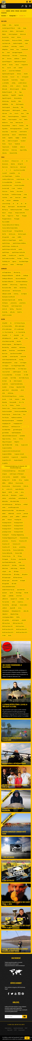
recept (19, 562)
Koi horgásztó (25, 77)
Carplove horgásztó (17, 43)
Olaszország (15, 107)
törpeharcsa (20, 602)
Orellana (25, 110)
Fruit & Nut (4, 197)
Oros (11, 113)
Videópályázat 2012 (16, 611)
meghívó (21, 495)
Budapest (27, 40)
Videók (8, 11)
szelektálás (11, 595)
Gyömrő (24, 58)
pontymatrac (14, 303)
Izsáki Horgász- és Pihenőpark (17, 474)
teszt (28, 599)
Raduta (26, 119)
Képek (12, 11)
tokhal (13, 602)
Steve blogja (19, 592)
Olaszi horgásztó (6, 107)
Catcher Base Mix (14, 356)
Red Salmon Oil (5, 565)
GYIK (15, 1030)
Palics (27, 113)
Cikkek (3, 11)
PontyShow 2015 (6, 547)
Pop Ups (15, 547)
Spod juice (4, 592)
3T (10, 335)
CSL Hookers (18, 182)
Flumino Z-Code (16, 414)
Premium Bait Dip (6, 550)
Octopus (10, 212)
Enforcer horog (13, 284)
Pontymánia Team (24, 538)
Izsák (15, 67)
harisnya (21, 438)
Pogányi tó (24, 116)
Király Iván (25, 486)
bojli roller (18, 275)
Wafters (12, 264)
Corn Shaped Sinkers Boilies (8, 368)
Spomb (11, 592)
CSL (28, 179)
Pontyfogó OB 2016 (18, 528)
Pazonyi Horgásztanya (13, 116)
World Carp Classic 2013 (21, 632)
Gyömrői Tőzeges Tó (7, 61)
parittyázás (4, 516)
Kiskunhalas (5, 77)
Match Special (11, 206)
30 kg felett (4, 335)
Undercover (5, 264)
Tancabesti (23, 140)
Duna (17, 49)
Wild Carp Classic (6, 623)
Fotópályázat (20, 420)
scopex (13, 237)
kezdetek (26, 480)
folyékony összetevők (16, 417)
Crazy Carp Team (6, 371)
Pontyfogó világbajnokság (17, 535)
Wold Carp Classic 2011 (7, 626)
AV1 (22, 161)
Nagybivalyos (5, 95)
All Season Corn (15, 161)
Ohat (12, 104)
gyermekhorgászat (17, 429)
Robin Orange (14, 568)
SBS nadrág (16, 574)
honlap (16, 445)
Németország (5, 101)
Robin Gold (22, 565)
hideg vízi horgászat (7, 442)
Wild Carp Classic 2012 (18, 623)
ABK (23, 335)
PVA (14, 556)
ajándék (16, 338)
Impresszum (21, 1030)
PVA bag (20, 556)
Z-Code (4, 635)
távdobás (21, 599)
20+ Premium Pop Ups (19, 323)
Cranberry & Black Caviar (8, 179)
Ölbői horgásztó (6, 110)
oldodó (4, 513)
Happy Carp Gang (6, 438)
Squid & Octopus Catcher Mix (9, 249)
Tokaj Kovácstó (5, 147)
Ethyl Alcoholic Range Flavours (9, 396)
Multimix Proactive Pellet (16, 209)
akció (21, 338)
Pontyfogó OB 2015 (6, 528)
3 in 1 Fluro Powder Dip (7, 332)
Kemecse (19, 73)
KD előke (14, 480)
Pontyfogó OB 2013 (6, 525)
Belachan (13, 164)
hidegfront (16, 442)
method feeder (12, 498)
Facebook (17, 399)
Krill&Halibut (16, 200)
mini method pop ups (7, 504)
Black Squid (23, 167)
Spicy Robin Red (21, 589)
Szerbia (4, 137)
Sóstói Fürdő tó (23, 131)
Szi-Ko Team (19, 595)
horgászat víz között (19, 454)
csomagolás (5, 378)
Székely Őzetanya (22, 134)
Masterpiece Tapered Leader (8, 300)
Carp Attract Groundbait (19, 170)
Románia (21, 125)
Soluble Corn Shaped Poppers (9, 240)
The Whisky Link (6, 261)
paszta (11, 516)
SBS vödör (14, 583)
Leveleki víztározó (22, 83)
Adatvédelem (8, 1028)
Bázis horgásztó (20, 31)
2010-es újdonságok (7, 329)
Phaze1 (17, 215)
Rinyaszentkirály (6, 125)
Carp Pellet (4, 356)
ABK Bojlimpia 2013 (6, 338)
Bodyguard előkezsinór (7, 275)
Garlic (11, 197)
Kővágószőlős (5, 80)
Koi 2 (18, 77)
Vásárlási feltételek (18, 1028)
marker (16, 492)
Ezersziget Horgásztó (17, 52)
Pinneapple (16, 219)
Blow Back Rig (5, 347)
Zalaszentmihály (13, 153)
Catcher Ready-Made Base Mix (9, 359)
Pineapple (24, 215)
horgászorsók (14, 457)
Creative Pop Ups (20, 179)
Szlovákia (24, 137)
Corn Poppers (23, 362)
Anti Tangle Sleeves (6, 272)
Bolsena (19, 37)
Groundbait (25, 426)
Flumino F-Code (6, 408)
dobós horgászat (18, 381)
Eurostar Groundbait (19, 185)
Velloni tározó (5, 150)
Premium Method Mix (7, 553)
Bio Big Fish (20, 164)
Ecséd (8, 52)
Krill (3, 200)
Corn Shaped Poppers (7, 176)
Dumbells (4, 387)
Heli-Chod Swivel (6, 290)
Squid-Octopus (5, 252)
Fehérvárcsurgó (6, 55)
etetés (3, 393)
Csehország (14, 46)
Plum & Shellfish (6, 222)
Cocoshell (4, 173)
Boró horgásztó (6, 40)
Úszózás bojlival (23, 605)
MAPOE (10, 492)
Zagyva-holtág (23, 150)
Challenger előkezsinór (7, 278)
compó (15, 362)
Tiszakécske (17, 144)
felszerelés (4, 402)
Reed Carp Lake (19, 122)
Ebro (3, 52)
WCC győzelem (5, 620)
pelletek (18, 516)
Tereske (4, 144)
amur (26, 338)
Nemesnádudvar (18, 98)
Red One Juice (12, 234)
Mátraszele (4, 89)
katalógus (23, 477)
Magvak (4, 492)
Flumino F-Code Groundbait (19, 408)
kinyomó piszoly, (6, 486)
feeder (23, 399)
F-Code (13, 188)
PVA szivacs (13, 559)
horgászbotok (5, 457)
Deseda (12, 49)
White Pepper (20, 264)
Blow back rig (17, 272)
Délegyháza (5, 49)
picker (3, 519)
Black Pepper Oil (18, 344)
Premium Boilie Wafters (18, 550)
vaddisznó (4, 608)
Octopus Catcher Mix (20, 212)
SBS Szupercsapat (6, 577)
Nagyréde (20, 95)
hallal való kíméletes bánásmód (9, 435)
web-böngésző (15, 620)
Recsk (11, 122)
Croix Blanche (5, 46)
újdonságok (14, 605)
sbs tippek (22, 580)
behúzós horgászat (6, 344)
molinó (3, 507)
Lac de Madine (5, 83)
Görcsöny (9, 58)
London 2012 (9, 489)
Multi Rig (20, 300)
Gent (3, 58)
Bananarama (5, 164)
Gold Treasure (5, 426)
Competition (12, 173)
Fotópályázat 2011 (6, 423)
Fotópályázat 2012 (17, 423)
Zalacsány (4, 153)
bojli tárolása (22, 347)
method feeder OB (22, 498)
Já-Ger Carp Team (6, 477)
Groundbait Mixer (6, 429)
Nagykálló (13, 95)
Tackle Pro (19, 312)
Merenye (24, 89)
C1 (2, 170)
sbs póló (26, 128)
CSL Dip (25, 371)
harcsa (14, 438)
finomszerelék (13, 402)
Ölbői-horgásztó (16, 110)
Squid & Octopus (6, 243)
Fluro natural (20, 191)
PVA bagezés (5, 559)
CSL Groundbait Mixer (7, 182)
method (4, 498)
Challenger (25, 275)
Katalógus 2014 (5, 480)
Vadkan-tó (22, 147)
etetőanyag (10, 393)
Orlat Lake (4, 113)
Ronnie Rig (4, 312)
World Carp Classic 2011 (21, 629)
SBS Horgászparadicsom (16, 128)
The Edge (19, 258)
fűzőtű (15, 287)
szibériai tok (5, 599)
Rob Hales (14, 565)
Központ (22, 80)
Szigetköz (10, 137)
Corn (19, 173)
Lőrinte (11, 86)
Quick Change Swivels (16, 306)
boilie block (14, 347)
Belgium (4, 34)
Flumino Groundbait (7, 411)
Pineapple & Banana (7, 219)
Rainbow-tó (5, 122)
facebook (19, 188)
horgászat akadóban (7, 448)
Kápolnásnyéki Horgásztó (8, 73)
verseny (20, 608)
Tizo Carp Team (5, 602)
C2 (6, 170)
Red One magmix (22, 234)
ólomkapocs (5, 303)
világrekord (5, 614)
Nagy (20, 92)
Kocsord (12, 77)
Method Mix (5, 501)
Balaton (12, 31)
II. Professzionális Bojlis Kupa (9, 471)
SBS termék (15, 580)
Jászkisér (20, 67)
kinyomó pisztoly (17, 486)
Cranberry (17, 176)
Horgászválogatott (18, 460)
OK (27, 1038)
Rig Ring (12, 309)
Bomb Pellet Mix (21, 350)
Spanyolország (5, 134)
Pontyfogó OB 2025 (18, 531)
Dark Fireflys (13, 378)
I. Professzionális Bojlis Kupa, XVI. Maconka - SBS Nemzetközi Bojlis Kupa (15, 467)
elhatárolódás (14, 390)
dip (10, 381)
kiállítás (4, 483)
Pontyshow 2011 (6, 544)
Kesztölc (26, 73)
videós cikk (26, 611)
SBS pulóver (25, 574)
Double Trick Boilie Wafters (16, 384)
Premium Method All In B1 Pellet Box (10, 225)
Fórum (17, 11)
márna (22, 492)
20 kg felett (4, 323)
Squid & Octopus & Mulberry (19, 243)
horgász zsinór (24, 445)
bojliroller (4, 350)
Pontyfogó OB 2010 (6, 522)
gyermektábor (5, 432)
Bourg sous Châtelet (17, 40)
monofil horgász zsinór (13, 507)
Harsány (11, 64)
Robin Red (22, 568)
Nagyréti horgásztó (6, 98)
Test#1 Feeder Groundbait (8, 258)
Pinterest (10, 519)
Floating (12, 405)
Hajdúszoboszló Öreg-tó (20, 61)
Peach (3, 215)
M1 (13, 203)
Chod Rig (21, 359)
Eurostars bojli (5, 188)
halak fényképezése (16, 432)
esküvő (22, 390)
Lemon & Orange (6, 203)
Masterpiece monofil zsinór (8, 297)
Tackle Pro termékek (7, 315)
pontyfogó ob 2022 (6, 531)
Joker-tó (4, 70)
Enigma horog (23, 284)
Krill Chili (8, 200)
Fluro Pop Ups (5, 194)
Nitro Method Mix (20, 510)
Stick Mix (26, 592)
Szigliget (17, 137)
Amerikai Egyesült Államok (8, 28)
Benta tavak (23, 34)
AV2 (27, 161)
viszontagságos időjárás (8, 617)
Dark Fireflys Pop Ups (24, 378)
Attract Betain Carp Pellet (8, 341)
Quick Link (4, 309)
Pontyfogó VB (5, 535)
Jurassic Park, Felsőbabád (15, 70)
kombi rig (16, 293)
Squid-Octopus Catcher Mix (18, 252)
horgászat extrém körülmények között (11, 451)
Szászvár (14, 134)
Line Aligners (24, 293)
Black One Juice (14, 167)
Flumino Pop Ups (6, 414)
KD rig (20, 480)
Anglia (19, 28)
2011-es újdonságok (19, 329)
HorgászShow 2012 (6, 460)
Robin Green (5, 568)
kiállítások (10, 483)
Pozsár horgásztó (12, 119)
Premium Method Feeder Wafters (10, 228)
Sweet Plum (21, 255)
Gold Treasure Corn (15, 426)
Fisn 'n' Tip (4, 405)
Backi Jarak (4, 31)
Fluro (24, 414)
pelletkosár (24, 516)
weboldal (24, 620)
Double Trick (5, 384)
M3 (21, 203)
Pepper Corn (10, 215)
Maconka (25, 86)
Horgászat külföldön (7, 454)
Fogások (4, 13)
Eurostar (4, 399)
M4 (25, 203)
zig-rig (9, 635)
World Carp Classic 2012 (7, 632)
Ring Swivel (19, 309)
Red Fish (4, 234)
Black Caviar (5, 167)
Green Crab (17, 197)
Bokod (13, 37)
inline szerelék (21, 471)
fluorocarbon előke (6, 287)
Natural (4, 212)
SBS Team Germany (17, 577)
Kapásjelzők (16, 477)
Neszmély (13, 101)
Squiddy (4, 255)
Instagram (4, 474)
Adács (10, 25)
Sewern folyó (14, 131)
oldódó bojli (11, 513)
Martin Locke (5, 495)
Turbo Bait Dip (5, 605)
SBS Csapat (23, 11)
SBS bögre (16, 571)
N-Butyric (27, 209)
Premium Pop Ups (6, 556)
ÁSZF (26, 1028)
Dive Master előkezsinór (7, 281)
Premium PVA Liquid (7, 231)
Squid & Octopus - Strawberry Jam (10, 246)
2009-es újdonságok (20, 326)
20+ (11, 323)
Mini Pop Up (5, 209)
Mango (3, 206)
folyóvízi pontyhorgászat (8, 420)
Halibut (25, 197)
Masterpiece (14, 495)
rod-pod (4, 571)
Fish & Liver (4, 191)
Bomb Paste (12, 350)
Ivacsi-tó (9, 67)
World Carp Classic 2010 (7, 629)
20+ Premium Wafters (7, 326)
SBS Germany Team (6, 574)
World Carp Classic (20, 626)
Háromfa (4, 64)
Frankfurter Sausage (16, 194)
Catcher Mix (23, 356)
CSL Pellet (26, 375)
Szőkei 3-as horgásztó (12, 140)
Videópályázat (5, 611)
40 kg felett (16, 335)
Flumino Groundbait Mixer (20, 411)
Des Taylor (4, 381)
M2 (17, 203)
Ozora (22, 113)
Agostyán (16, 25)
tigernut (14, 261)
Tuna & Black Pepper (23, 261)
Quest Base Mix (22, 559)
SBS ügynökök (5, 237)
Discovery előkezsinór (21, 278)
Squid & (20, 240)
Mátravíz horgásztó (14, 89)
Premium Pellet (18, 553)
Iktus (3, 67)
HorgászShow (24, 64)
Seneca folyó (5, 131)
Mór (16, 92)
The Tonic (26, 258)
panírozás (26, 513)
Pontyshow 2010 (23, 541)
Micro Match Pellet (21, 206)
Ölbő (22, 107)
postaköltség (22, 547)
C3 (10, 170)
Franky (25, 194)
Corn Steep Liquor (22, 368)
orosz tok (18, 513)
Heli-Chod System (17, 290)
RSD (27, 125)
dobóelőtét (4, 284)
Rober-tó (14, 125)
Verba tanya (14, 150)
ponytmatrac (22, 303)
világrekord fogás (14, 614)
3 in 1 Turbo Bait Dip (20, 332)
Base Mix (19, 341)
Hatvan (17, 64)
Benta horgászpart (13, 34)
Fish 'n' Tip (21, 402)
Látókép (13, 83)
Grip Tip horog (23, 287)
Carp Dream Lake (6, 43)
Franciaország (23, 55)
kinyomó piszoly (19, 483)
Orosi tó (16, 113)
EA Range (11, 387)
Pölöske (4, 119)
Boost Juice (4, 353)
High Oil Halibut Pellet (7, 445)
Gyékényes (16, 58)
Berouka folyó (5, 37)
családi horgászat (17, 371)
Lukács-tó (18, 86)
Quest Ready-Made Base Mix (9, 562)
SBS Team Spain (6, 580)
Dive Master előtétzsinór (22, 281)
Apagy (24, 28)
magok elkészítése (19, 489)
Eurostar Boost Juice (7, 185)
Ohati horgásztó (20, 104)
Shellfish (19, 237)
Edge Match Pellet (20, 387)
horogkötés (5, 463)
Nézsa (19, 101)
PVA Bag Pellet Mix (18, 231)
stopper (4, 595)
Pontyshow (13, 541)
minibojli (25, 504)
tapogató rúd (13, 599)
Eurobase (21, 396)
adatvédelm (5, 1039)
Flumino (12, 191)
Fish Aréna (14, 55)
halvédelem (22, 435)
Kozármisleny (14, 80)
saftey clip (12, 312)
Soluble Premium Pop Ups (8, 589)
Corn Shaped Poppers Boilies (18, 365)
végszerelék (12, 608)
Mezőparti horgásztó (7, 92)
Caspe (26, 43)
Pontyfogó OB (17, 519)
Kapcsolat (9, 1030)
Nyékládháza (5, 104)
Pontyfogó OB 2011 (18, 522)
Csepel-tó (21, 46)
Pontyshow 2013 (16, 544)
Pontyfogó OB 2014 (18, 525)
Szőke (3, 140)
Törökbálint (14, 147)
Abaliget (4, 25)
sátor (10, 571)
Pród (20, 119)
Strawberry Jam (12, 255)
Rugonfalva (5, 128)
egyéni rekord (5, 390)
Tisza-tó (10, 144)
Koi (3, 489)
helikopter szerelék (6, 293)
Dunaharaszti (25, 49)
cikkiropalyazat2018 (7, 362)
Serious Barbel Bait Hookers (8, 586)
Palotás (4, 116)
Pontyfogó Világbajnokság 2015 (9, 538)
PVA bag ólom (5, 306)
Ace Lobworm (5, 161)
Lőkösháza (4, 86)
